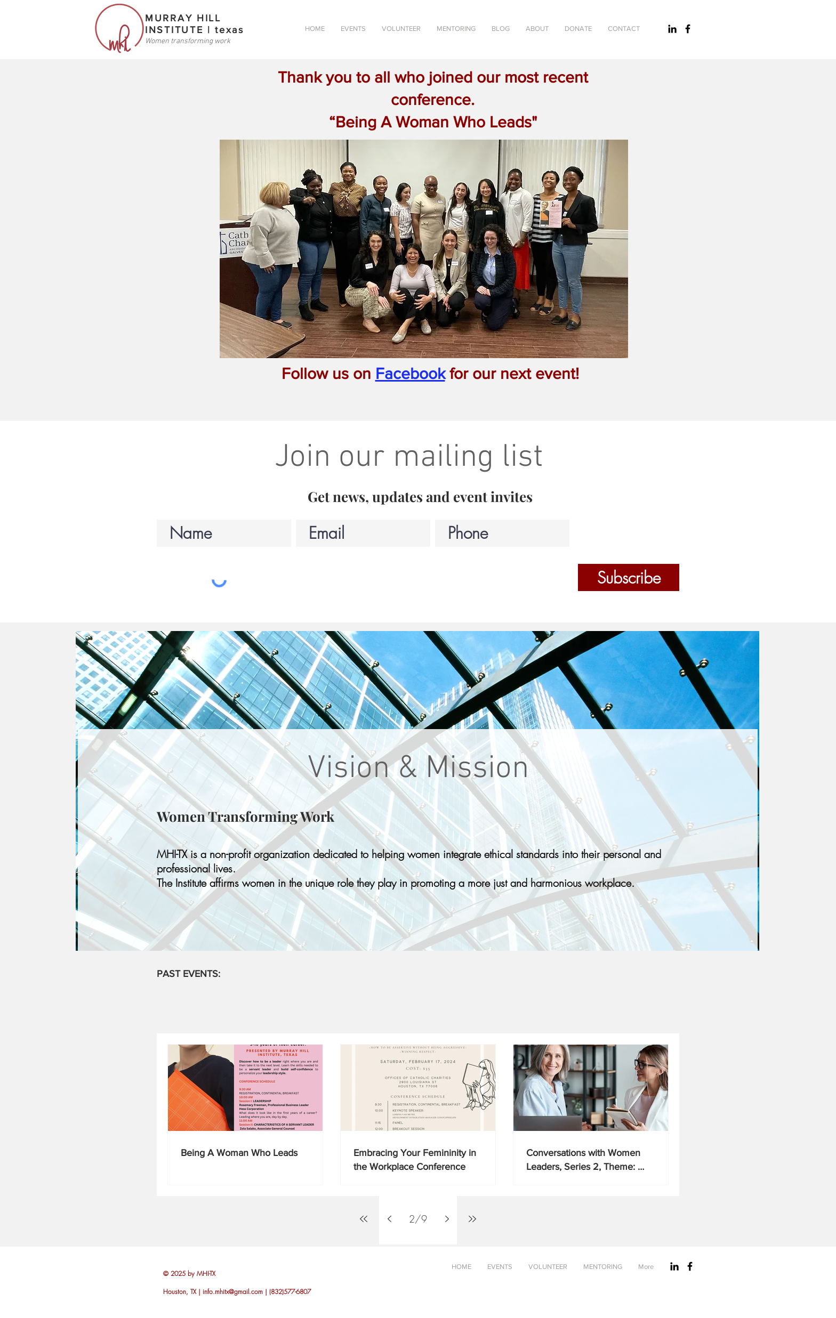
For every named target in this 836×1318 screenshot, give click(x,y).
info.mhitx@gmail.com (233, 1291)
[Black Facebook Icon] (688, 29)
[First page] (363, 1218)
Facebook (410, 373)
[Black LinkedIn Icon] (672, 29)
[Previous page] (389, 1218)
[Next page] (446, 1218)
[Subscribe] (628, 577)
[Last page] (472, 1218)
